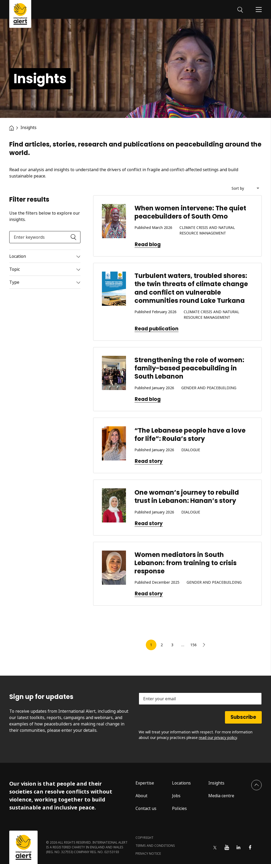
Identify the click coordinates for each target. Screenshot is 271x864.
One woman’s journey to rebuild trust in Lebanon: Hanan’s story (186, 496)
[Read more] (44, 256)
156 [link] (193, 644)
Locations (181, 783)
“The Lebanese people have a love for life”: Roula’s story (190, 434)
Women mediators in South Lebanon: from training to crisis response (185, 562)
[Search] (240, 9)
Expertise (145, 783)
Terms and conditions (155, 845)
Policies (179, 808)
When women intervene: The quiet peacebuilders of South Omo (190, 212)
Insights (216, 783)
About (141, 796)
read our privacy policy (218, 737)
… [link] (182, 644)
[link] (204, 645)
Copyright (144, 837)
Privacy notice (148, 853)
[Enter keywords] (44, 237)
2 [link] (162, 644)
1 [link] (151, 644)
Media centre (221, 796)
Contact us (146, 808)
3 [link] (172, 644)
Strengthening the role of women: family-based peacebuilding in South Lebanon (189, 368)
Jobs (176, 796)
